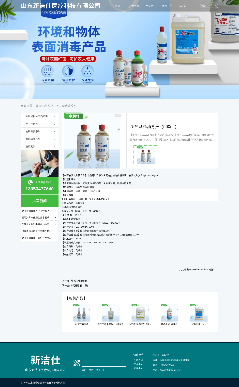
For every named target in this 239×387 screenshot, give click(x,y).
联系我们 (183, 5)
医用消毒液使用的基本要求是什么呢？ (41, 217)
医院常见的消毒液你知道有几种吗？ (40, 224)
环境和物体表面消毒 (37, 116)
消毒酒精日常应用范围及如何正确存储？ (42, 231)
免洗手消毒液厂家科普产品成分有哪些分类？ (45, 237)
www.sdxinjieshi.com (199, 269)
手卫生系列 (32, 123)
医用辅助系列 (33, 139)
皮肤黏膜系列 (33, 131)
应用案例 (30, 146)
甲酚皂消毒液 (79, 280)
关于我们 (134, 5)
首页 (117, 5)
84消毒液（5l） (80, 285)
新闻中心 (167, 5)
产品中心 (150, 5)
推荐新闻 (39, 201)
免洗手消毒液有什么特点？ (35, 210)
